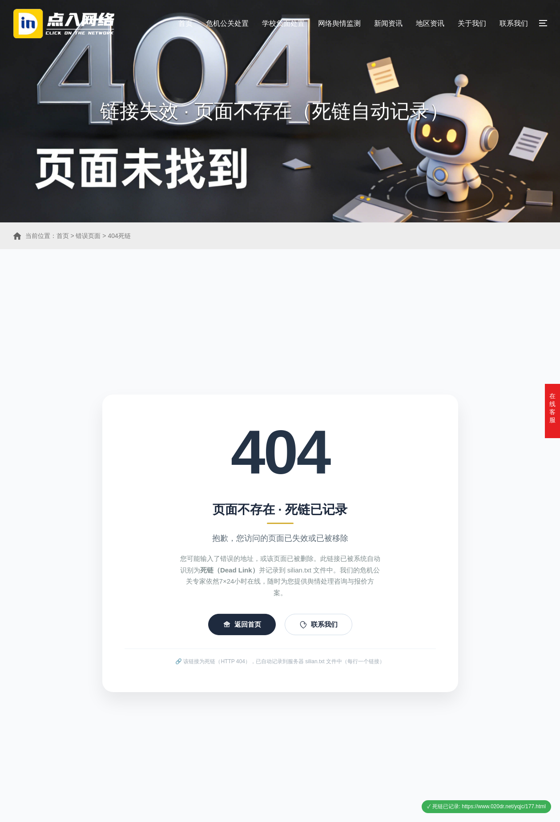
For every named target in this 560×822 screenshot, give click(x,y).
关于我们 (472, 23)
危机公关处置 (227, 23)
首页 (185, 23)
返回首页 (242, 630)
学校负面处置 (283, 23)
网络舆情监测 (339, 23)
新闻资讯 (388, 23)
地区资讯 (430, 23)
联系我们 (514, 23)
